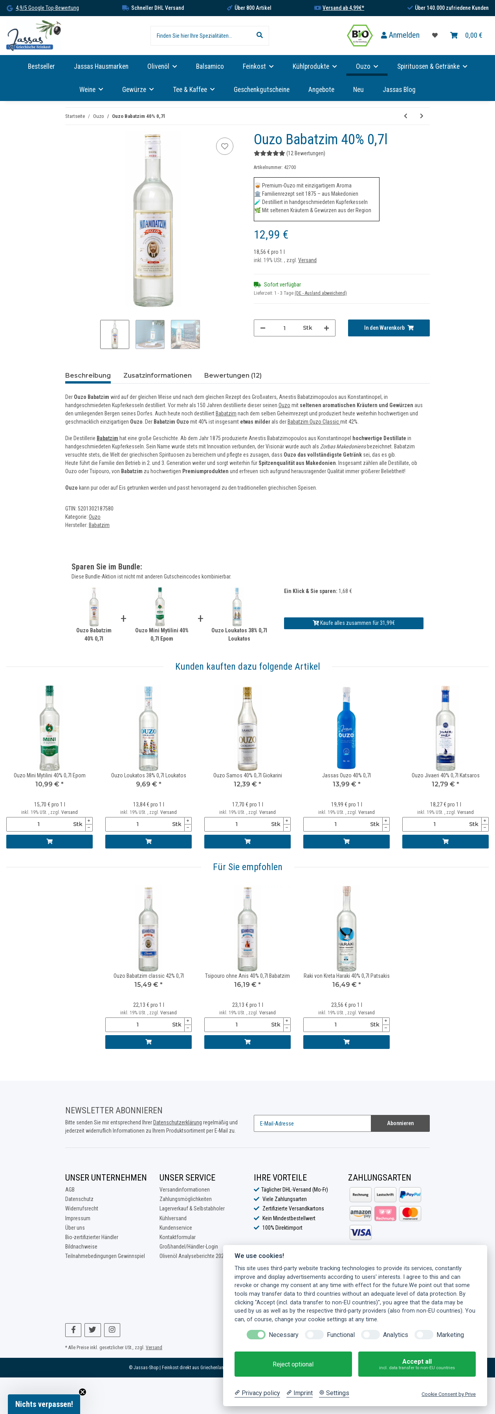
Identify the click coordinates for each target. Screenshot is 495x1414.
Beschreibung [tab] (88, 375)
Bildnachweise (81, 1246)
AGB (70, 1189)
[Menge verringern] (262, 328)
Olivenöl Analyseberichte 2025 (193, 1256)
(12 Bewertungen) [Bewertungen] (289, 153)
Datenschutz (79, 1199)
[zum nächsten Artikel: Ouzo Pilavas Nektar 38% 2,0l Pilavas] (422, 116)
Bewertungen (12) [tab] (233, 375)
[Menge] (284, 328)
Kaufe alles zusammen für (354, 623)
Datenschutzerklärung (177, 1122)
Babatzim (226, 413)
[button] (400, 36)
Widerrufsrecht (81, 1208)
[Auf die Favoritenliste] (224, 146)
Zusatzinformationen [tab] (157, 375)
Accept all (417, 1364)
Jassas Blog (399, 90)
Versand (307, 260)
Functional (341, 1335)
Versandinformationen (185, 1189)
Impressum (77, 1218)
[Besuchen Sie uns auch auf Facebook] (73, 1330)
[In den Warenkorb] (389, 328)
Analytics (395, 1335)
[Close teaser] (82, 1392)
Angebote (321, 90)
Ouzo (284, 405)
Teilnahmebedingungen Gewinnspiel (105, 1256)
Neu (358, 90)
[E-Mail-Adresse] (312, 1123)
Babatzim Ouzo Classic (314, 422)
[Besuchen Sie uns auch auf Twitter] (92, 1330)
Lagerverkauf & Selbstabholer (192, 1208)
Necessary (284, 1335)
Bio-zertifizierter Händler (91, 1237)
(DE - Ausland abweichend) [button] (321, 293)
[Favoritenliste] (435, 35)
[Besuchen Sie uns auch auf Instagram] (112, 1330)
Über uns (75, 1228)
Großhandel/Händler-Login (189, 1246)
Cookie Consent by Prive (449, 1394)
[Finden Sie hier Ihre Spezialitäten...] (200, 36)
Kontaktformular (178, 1237)
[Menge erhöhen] (326, 328)
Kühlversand (173, 1218)
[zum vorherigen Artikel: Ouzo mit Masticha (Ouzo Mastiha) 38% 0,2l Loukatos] (406, 116)
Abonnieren (400, 1123)
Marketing (450, 1335)
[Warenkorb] (466, 35)
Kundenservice (176, 1228)
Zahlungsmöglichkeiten (186, 1199)
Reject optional (293, 1364)
